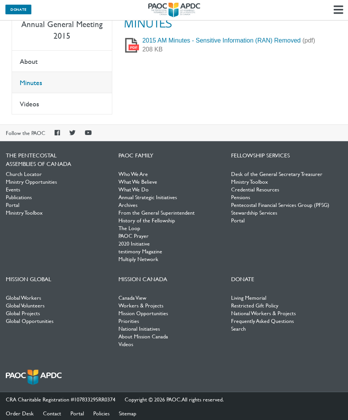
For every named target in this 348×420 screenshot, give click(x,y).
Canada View (132, 297)
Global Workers (23, 297)
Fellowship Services (260, 155)
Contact (52, 413)
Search (238, 328)
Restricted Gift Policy (254, 305)
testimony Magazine (140, 251)
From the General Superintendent (156, 212)
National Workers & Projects (263, 312)
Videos (29, 104)
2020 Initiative (134, 243)
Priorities (128, 320)
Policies (101, 413)
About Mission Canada (143, 336)
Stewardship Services (254, 212)
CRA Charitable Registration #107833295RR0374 (60, 399)
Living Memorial (248, 297)
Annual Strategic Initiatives (147, 196)
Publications (19, 196)
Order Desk (20, 413)
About (29, 61)
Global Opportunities (29, 320)
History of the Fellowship (146, 220)
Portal (12, 204)
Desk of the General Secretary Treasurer (276, 173)
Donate (18, 9)
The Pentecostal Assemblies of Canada (174, 10)
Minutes (31, 83)
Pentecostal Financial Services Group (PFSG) (280, 204)
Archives (127, 204)
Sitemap (127, 413)
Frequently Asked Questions (262, 320)
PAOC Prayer (133, 235)
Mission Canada (142, 278)
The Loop (129, 227)
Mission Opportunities (143, 312)
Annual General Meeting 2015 (62, 30)
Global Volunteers (25, 305)
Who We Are (133, 173)
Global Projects (23, 312)
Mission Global (28, 278)
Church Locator (24, 173)
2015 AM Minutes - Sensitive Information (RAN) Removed (221, 40)
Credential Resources (255, 189)
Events (13, 189)
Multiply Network (138, 258)
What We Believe (137, 181)
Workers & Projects (140, 305)
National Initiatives (139, 328)
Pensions (240, 196)
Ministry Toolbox (24, 212)
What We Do (133, 189)
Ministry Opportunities (31, 181)
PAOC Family (135, 155)
